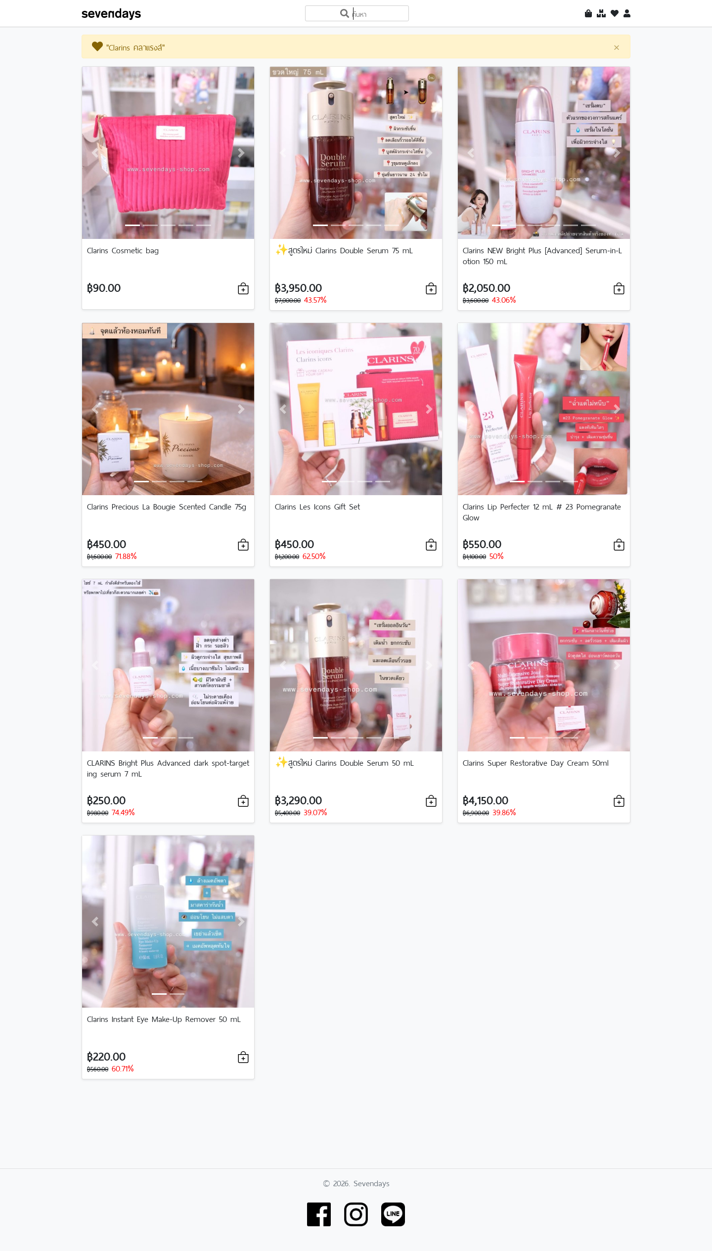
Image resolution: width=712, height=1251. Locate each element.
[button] (95, 153)
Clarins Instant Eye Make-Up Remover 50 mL (164, 1018)
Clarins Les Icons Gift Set (317, 505)
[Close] (616, 47)
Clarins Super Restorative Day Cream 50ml (536, 761)
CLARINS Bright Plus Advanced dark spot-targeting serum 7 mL (168, 767)
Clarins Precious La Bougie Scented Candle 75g (166, 505)
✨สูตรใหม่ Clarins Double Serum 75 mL (344, 249)
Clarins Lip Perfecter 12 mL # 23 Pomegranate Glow (542, 511)
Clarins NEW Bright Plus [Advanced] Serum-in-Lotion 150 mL (542, 255)
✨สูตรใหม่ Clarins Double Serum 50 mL (344, 761)
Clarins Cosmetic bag (123, 249)
